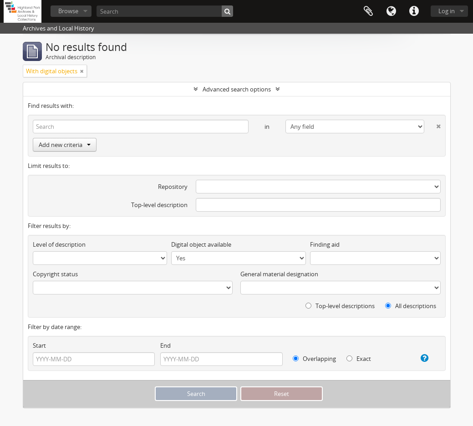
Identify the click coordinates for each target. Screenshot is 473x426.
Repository (173, 187)
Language (391, 11)
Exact (358, 359)
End (165, 345)
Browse (68, 11)
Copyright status (55, 274)
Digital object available (201, 244)
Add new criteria (65, 145)
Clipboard (368, 11)
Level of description (59, 244)
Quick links (413, 11)
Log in (446, 11)
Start (39, 345)
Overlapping (314, 359)
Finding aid (325, 244)
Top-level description (159, 205)
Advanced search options (237, 89)
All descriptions (410, 306)
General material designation (279, 274)
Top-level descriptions (340, 306)
